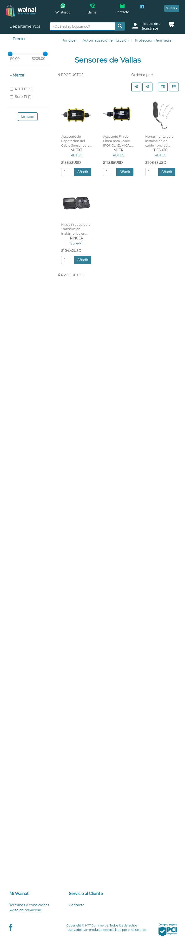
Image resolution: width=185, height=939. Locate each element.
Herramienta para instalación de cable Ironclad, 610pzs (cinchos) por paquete (159, 145)
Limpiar (27, 116)
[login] (148, 26)
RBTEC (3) (21, 89)
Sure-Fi (76, 243)
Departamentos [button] (25, 26)
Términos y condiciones (29, 905)
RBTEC (76, 155)
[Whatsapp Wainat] (62, 10)
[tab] (33, 894)
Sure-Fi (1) (21, 97)
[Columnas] (163, 87)
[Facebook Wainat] (142, 7)
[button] (171, 26)
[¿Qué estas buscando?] (82, 26)
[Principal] (21, 7)
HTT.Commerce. (97, 925)
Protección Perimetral (153, 40)
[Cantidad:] (67, 172)
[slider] (10, 53)
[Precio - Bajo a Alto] (147, 87)
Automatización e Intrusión (106, 40)
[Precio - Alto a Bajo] (136, 87)
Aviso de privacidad (25, 910)
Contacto (77, 905)
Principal (68, 40)
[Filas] (174, 87)
